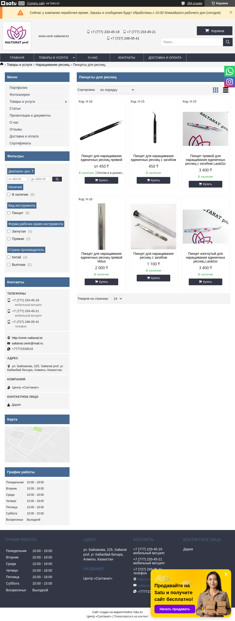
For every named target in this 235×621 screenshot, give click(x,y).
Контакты (126, 57)
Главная (17, 57)
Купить (103, 180)
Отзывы (16, 129)
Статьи (15, 108)
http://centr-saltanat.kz (27, 338)
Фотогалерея (20, 95)
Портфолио (19, 88)
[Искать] (228, 42)
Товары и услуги (53, 57)
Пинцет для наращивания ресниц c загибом (153, 255)
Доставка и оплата (165, 57)
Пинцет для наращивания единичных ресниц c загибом (153, 158)
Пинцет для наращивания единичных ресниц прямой (101, 158)
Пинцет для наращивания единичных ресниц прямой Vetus (101, 257)
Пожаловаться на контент (131, 616)
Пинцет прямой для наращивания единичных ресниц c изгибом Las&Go (205, 159)
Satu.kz (138, 612)
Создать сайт (36, 3)
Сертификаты (20, 143)
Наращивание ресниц (53, 65)
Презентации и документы (30, 115)
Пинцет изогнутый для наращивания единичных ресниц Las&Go (205, 257)
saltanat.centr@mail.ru (27, 343)
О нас (93, 57)
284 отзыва (194, 3)
